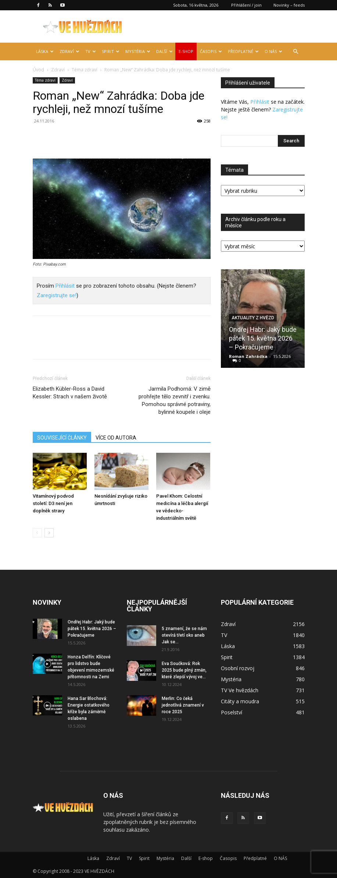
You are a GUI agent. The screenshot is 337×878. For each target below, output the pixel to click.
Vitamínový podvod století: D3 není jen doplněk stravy (53, 503)
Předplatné (243, 51)
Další (164, 51)
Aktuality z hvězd (253, 317)
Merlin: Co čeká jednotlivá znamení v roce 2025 (183, 705)
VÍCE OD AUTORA (116, 438)
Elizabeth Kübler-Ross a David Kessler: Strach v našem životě (70, 392)
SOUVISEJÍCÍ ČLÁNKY (62, 438)
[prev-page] (37, 532)
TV (90, 51)
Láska (45, 51)
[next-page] (49, 532)
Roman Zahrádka (248, 356)
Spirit (110, 51)
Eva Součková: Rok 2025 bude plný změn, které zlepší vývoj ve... (184, 670)
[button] (296, 51)
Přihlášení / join (246, 5)
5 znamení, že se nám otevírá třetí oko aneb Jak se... (184, 635)
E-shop (186, 51)
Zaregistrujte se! (56, 295)
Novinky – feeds (289, 5)
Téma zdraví (84, 70)
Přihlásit (65, 285)
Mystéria (137, 51)
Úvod (38, 70)
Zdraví (69, 51)
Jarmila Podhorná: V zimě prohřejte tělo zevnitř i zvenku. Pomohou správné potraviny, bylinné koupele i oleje (175, 400)
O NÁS (273, 51)
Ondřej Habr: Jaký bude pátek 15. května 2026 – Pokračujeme (263, 338)
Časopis (211, 51)
